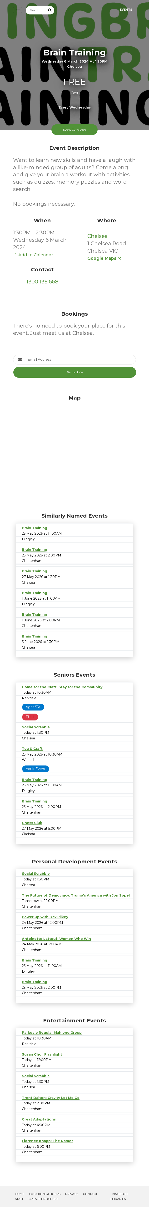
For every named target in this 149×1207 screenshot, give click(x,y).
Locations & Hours (44, 1194)
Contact (90, 1194)
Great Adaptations (39, 1119)
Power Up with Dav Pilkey (45, 917)
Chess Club (32, 823)
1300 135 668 (42, 281)
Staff (19, 1199)
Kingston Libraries (119, 1196)
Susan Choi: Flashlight (42, 1054)
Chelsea (97, 236)
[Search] (36, 10)
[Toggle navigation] (17, 10)
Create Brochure (44, 1199)
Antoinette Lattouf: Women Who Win (56, 939)
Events (126, 9)
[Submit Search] (50, 10)
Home (19, 1194)
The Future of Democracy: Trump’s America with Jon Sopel (76, 895)
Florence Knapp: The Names (47, 1141)
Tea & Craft (32, 749)
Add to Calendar (33, 254)
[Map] (74, 452)
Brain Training (34, 528)
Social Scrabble (36, 727)
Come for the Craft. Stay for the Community (62, 687)
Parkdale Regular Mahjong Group (52, 1032)
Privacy (71, 1194)
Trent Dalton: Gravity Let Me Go (50, 1098)
